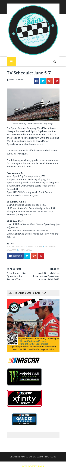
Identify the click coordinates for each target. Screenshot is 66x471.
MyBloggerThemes (33, 466)
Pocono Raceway (16, 246)
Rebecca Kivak (35, 246)
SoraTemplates (30, 456)
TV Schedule (25, 250)
